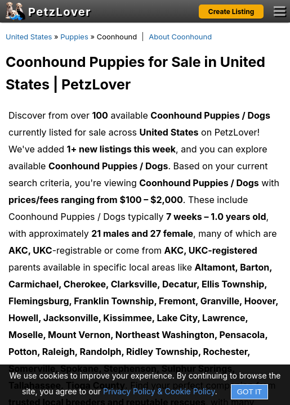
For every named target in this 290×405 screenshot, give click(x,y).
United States (29, 36)
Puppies (74, 36)
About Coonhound (180, 36)
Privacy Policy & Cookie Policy (159, 391)
